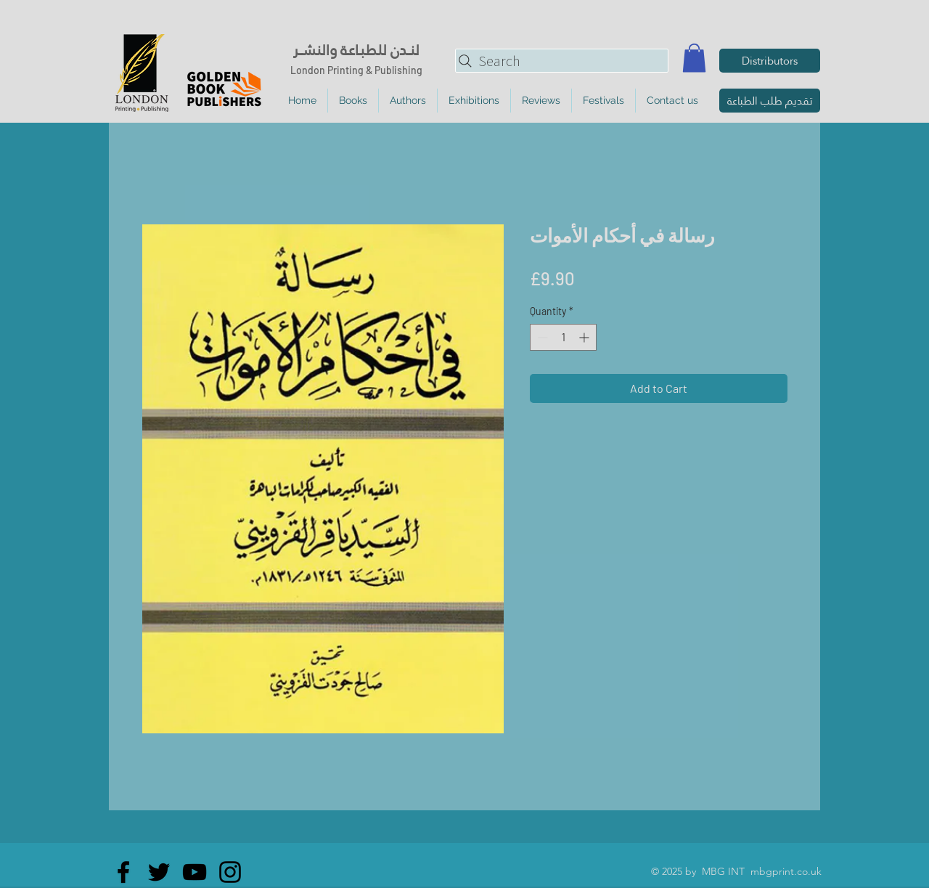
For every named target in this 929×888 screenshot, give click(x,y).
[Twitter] (158, 872)
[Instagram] (230, 872)
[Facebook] (123, 872)
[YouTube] (194, 872)
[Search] (561, 61)
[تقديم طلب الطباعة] (769, 101)
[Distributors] (769, 61)
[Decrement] (541, 337)
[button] (694, 58)
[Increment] (585, 337)
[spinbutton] (563, 337)
